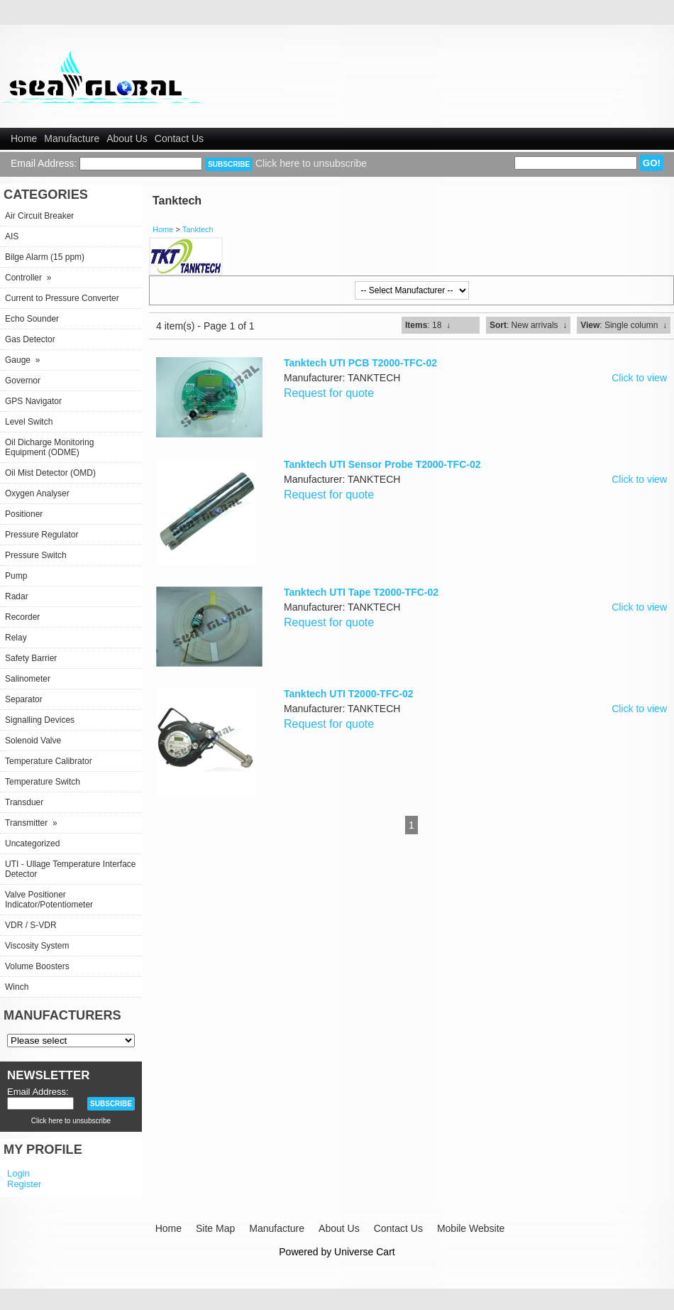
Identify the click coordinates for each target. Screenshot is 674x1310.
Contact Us (179, 138)
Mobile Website (470, 1228)
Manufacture (71, 138)
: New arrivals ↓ (528, 325)
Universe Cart (364, 1251)
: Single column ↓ (623, 325)
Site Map (215, 1228)
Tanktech (198, 229)
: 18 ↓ (428, 325)
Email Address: (44, 163)
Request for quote (329, 393)
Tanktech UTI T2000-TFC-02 (349, 693)
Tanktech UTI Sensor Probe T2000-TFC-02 (382, 464)
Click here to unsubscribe (311, 163)
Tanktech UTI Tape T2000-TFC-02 (361, 592)
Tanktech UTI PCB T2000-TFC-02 (360, 363)
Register (24, 1184)
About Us (127, 138)
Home (24, 138)
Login (18, 1173)
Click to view (639, 377)
